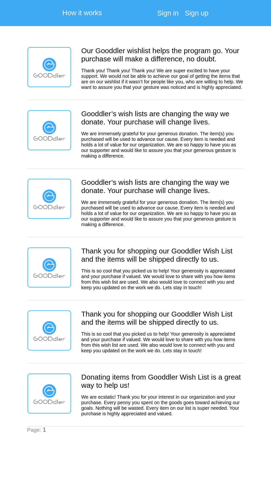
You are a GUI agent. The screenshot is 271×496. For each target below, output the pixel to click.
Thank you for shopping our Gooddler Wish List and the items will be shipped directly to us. (156, 255)
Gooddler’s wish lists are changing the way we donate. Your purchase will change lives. (155, 118)
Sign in (168, 13)
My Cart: (252, 14)
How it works (82, 13)
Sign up (196, 13)
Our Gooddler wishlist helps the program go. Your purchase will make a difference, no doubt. (160, 55)
